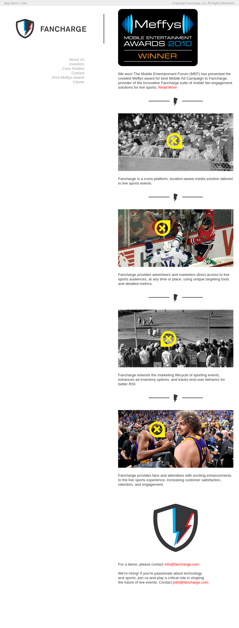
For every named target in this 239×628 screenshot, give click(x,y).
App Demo (11, 3)
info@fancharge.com (181, 564)
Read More (167, 87)
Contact (77, 73)
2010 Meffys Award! (67, 77)
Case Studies (73, 68)
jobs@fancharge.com (190, 582)
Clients (78, 82)
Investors (76, 64)
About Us (76, 59)
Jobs (24, 3)
